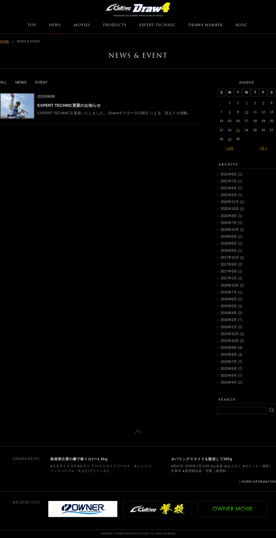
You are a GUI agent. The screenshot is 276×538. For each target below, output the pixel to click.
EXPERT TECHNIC (157, 25)
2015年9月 (229, 348)
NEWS (55, 25)
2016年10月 (230, 285)
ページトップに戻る (138, 431)
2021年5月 (229, 195)
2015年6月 (229, 369)
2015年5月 (229, 375)
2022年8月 (229, 174)
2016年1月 (229, 327)
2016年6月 (229, 299)
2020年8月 (229, 216)
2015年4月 (229, 382)
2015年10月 (230, 341)
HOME (4, 41)
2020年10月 (230, 209)
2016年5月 (229, 306)
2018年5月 (229, 251)
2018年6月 (229, 243)
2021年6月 (229, 188)
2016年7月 (229, 292)
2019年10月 (230, 230)
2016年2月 (229, 320)
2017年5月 (229, 271)
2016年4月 (229, 313)
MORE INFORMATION (258, 481)
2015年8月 (229, 355)
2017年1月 (229, 278)
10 (246, 112)
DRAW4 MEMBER (205, 25)
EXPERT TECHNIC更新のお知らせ (69, 105)
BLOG (241, 25)
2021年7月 (229, 181)
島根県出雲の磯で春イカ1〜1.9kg (79, 459)
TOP (32, 25)
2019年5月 (229, 237)
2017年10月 (230, 258)
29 (229, 139)
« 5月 (229, 148)
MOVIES (82, 25)
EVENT (41, 82)
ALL (3, 82)
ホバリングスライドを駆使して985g (201, 459)
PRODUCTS (114, 25)
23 (238, 130)
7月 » (263, 148)
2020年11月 (230, 202)
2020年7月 (229, 223)
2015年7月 (229, 362)
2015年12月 (230, 334)
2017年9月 (229, 264)
